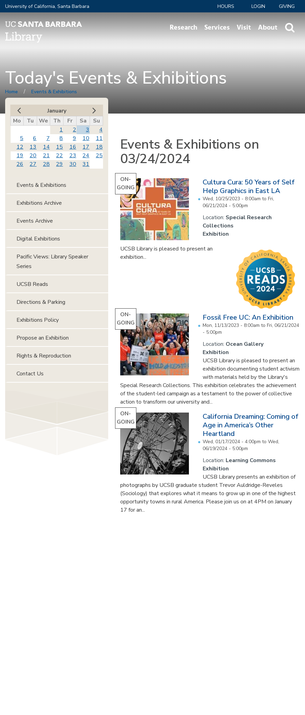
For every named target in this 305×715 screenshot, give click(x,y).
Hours (225, 6)
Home (11, 91)
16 (72, 147)
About (268, 27)
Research (183, 27)
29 (59, 164)
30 (72, 164)
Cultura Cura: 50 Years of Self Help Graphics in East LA (249, 186)
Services (217, 27)
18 (99, 147)
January (56, 111)
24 (85, 155)
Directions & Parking (40, 302)
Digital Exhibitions (38, 239)
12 (19, 147)
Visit (244, 27)
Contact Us (30, 373)
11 (99, 138)
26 (19, 164)
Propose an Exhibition (42, 338)
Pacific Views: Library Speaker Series (52, 261)
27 (33, 164)
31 (85, 164)
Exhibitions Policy (37, 320)
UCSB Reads (32, 284)
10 (85, 138)
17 (85, 147)
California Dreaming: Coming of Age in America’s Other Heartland (250, 425)
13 (33, 147)
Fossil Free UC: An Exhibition (248, 317)
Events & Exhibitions (54, 91)
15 (59, 147)
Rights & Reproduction (43, 356)
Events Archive (34, 221)
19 (19, 155)
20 (33, 155)
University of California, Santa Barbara (47, 6)
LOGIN (258, 6)
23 (72, 155)
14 (46, 147)
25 (99, 155)
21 (46, 155)
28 (46, 164)
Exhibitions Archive (39, 203)
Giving (287, 6)
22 (59, 155)
